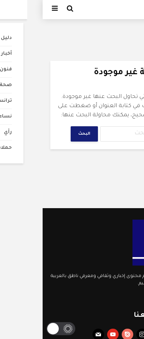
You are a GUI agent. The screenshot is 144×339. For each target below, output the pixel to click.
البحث (42, 134)
